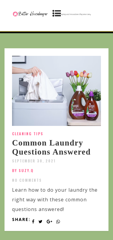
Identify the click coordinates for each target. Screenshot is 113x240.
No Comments (27, 180)
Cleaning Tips (27, 133)
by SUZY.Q (23, 170)
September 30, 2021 (34, 160)
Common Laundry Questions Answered (51, 147)
